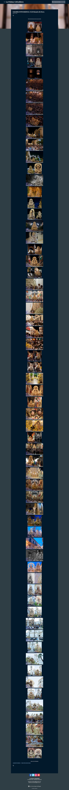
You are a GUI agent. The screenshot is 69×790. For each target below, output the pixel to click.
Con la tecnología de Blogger (34, 786)
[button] (13, 15)
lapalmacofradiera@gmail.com (34, 782)
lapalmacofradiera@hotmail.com (34, 781)
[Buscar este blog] (59, 2)
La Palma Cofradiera (15, 2)
